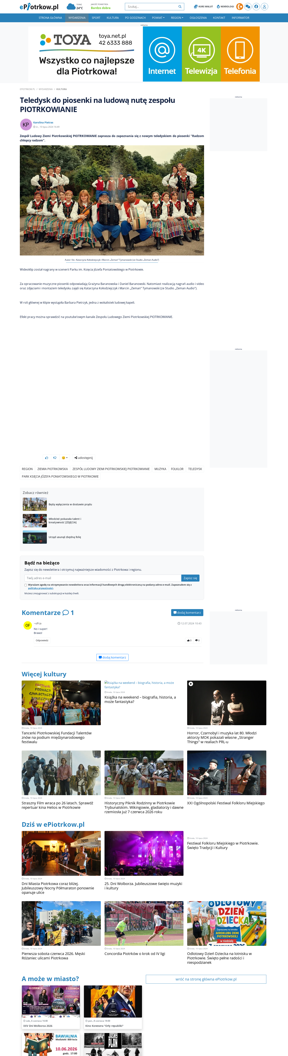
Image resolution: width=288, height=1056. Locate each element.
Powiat (157, 17)
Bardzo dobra (101, 8)
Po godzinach (135, 17)
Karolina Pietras (43, 122)
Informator (240, 17)
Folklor (177, 459)
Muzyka (160, 459)
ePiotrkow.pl (27, 89)
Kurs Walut (203, 6)
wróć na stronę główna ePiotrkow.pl (206, 969)
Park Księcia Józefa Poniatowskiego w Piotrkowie (60, 467)
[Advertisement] (238, 125)
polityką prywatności (40, 578)
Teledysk (195, 459)
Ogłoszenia (198, 17)
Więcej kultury (45, 664)
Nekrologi (225, 6)
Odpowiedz (42, 630)
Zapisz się (190, 568)
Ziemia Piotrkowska (52, 459)
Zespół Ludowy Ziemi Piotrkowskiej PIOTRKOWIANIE (111, 459)
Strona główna (50, 17)
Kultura (113, 17)
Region (176, 17)
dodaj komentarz (187, 603)
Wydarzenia (77, 17)
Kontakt (219, 17)
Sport (96, 17)
